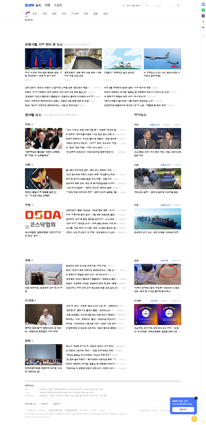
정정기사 (29, 385)
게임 (105, 13)
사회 (44, 13)
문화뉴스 (68, 80)
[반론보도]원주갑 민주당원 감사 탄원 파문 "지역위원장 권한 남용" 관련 (66, 392)
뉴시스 (146, 80)
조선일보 (107, 80)
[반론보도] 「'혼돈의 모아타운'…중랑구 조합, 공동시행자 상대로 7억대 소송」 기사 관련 (73, 395)
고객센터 (93, 410)
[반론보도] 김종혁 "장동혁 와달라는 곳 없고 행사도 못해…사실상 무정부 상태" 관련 (71, 389)
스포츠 (58, 5)
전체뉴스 (44, 403)
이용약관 (42, 410)
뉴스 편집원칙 (30, 410)
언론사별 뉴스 (30, 403)
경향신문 (28, 80)
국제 (64, 13)
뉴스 (38, 5)
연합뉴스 (177, 124)
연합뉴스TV (155, 124)
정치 (35, 13)
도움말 (102, 410)
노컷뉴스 (164, 300)
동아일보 (166, 124)
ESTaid (29, 417)
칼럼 (96, 13)
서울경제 (177, 164)
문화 (86, 13)
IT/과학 (75, 13)
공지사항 (83, 410)
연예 (47, 5)
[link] (203, 4)
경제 (54, 13)
